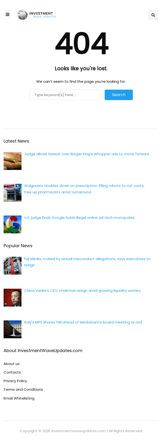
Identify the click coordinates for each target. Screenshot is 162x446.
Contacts (12, 372)
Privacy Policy (15, 380)
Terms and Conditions (23, 389)
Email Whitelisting (19, 398)
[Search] (65, 95)
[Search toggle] (153, 15)
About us (12, 363)
